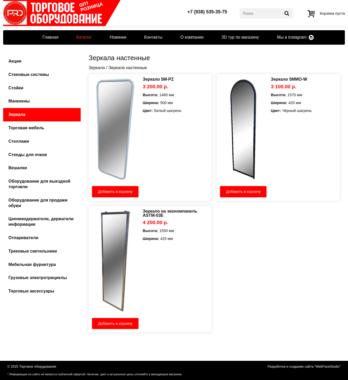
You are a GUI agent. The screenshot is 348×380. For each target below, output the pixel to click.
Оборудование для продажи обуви (38, 203)
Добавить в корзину (115, 191)
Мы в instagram (291, 37)
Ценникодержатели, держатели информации (41, 222)
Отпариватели (23, 237)
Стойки (15, 88)
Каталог (84, 37)
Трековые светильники (32, 251)
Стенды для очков (27, 154)
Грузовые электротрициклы (37, 277)
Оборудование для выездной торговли (39, 184)
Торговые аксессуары (31, 291)
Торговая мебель (26, 128)
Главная (50, 37)
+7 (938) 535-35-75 (207, 12)
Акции (14, 61)
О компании (191, 37)
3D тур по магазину (240, 37)
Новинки (118, 37)
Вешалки (17, 168)
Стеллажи (18, 141)
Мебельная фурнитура (32, 264)
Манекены (19, 101)
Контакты (153, 37)
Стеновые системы (28, 74)
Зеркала (16, 114)
